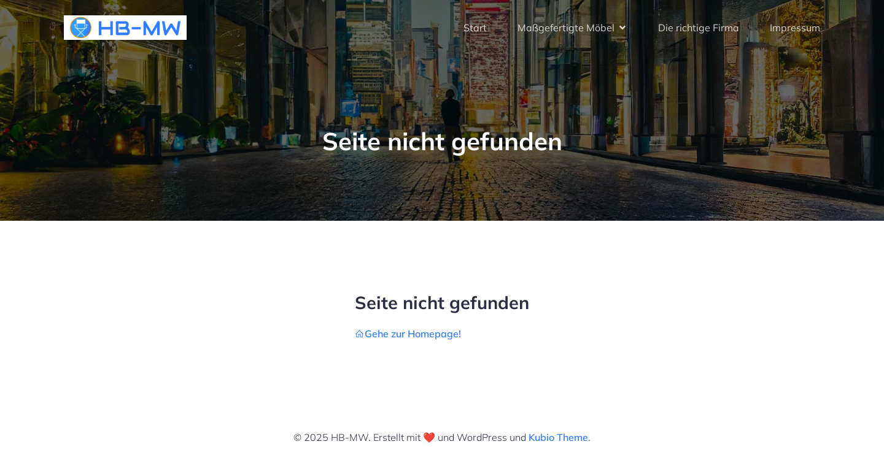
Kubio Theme (558, 437)
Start (475, 27)
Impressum (795, 27)
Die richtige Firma (698, 27)
